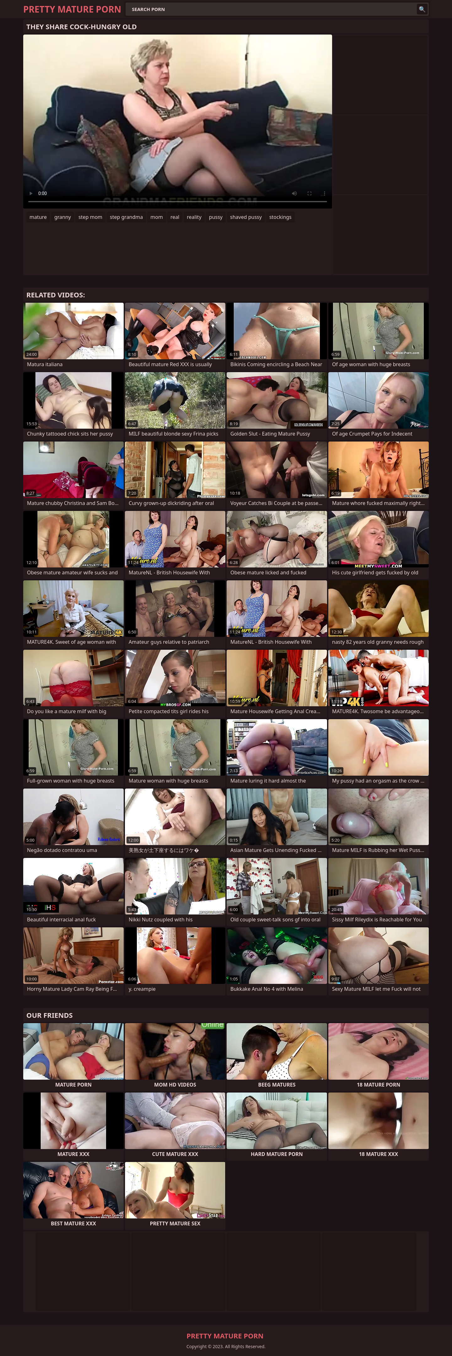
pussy (216, 217)
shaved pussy (246, 217)
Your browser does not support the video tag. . (177, 122)
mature (38, 217)
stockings (280, 217)
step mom (90, 217)
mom (156, 217)
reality (194, 217)
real (174, 217)
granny (62, 217)
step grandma (126, 217)
